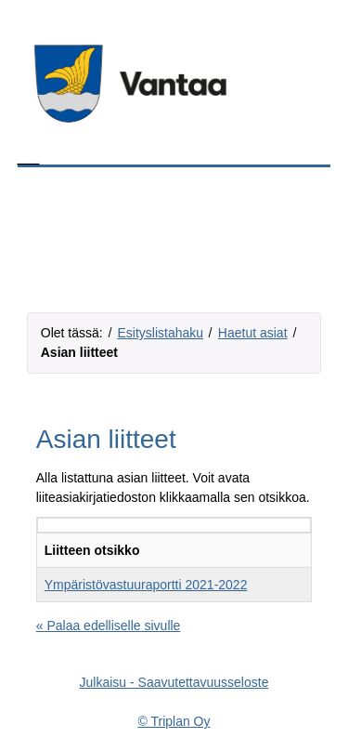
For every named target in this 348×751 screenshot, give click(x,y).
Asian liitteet (79, 352)
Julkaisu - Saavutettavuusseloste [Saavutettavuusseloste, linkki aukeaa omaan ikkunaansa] (174, 682)
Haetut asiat (253, 332)
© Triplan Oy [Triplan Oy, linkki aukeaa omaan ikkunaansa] (173, 721)
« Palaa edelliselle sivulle (108, 625)
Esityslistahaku (160, 332)
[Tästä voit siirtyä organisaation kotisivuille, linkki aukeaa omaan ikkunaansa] (174, 83)
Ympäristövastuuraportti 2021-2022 (146, 584)
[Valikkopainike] (306, 212)
